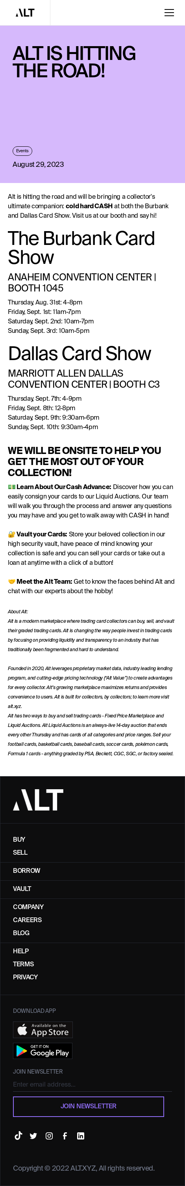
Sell (20, 853)
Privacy (25, 978)
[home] (25, 12)
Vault (22, 889)
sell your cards (110, 554)
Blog (21, 933)
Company (28, 907)
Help (21, 952)
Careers (27, 920)
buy (19, 840)
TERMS (23, 965)
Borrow (26, 871)
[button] (172, 12)
